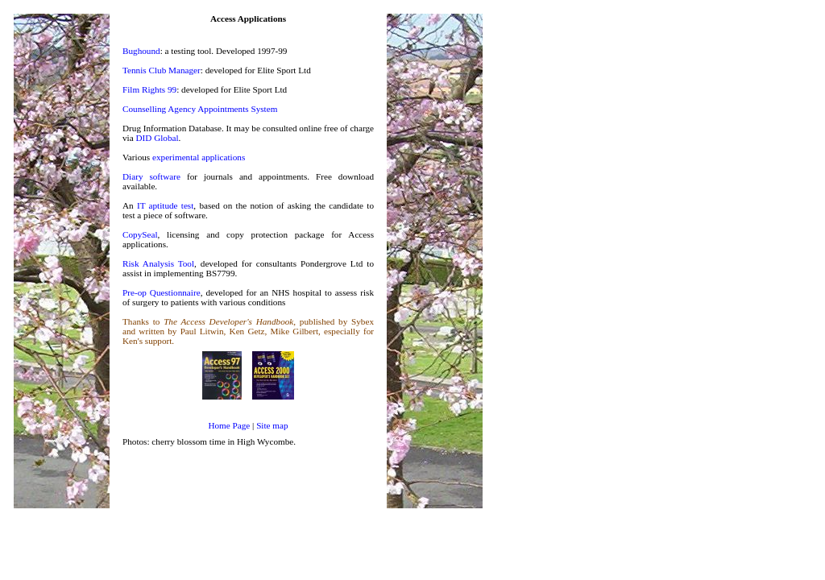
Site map (272, 425)
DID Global (156, 138)
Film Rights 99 (149, 89)
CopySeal (140, 234)
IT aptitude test (165, 205)
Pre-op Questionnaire (161, 292)
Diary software (151, 176)
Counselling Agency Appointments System (199, 109)
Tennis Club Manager (161, 70)
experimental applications (198, 157)
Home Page (229, 425)
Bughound (141, 51)
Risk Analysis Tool (158, 263)
